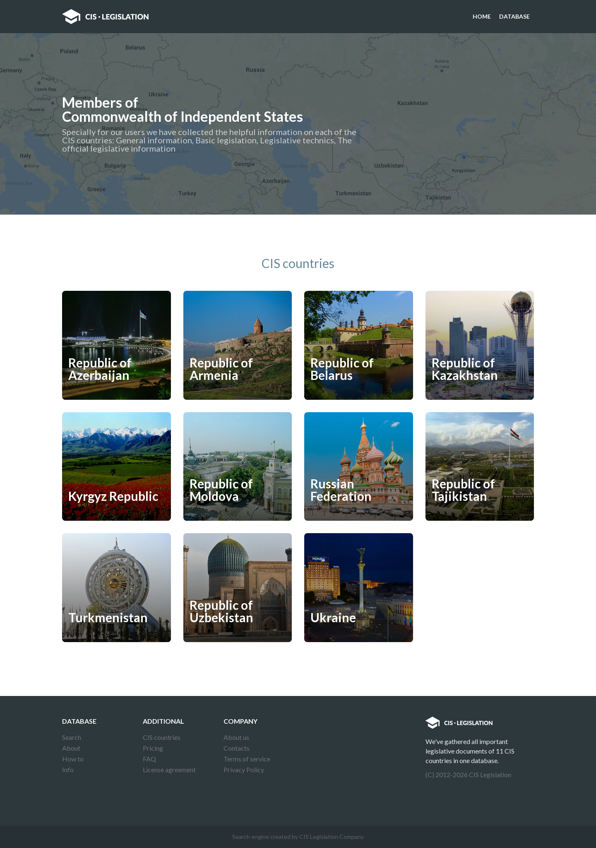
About (71, 748)
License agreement (169, 769)
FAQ (149, 759)
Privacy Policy (243, 769)
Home (482, 16)
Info (68, 769)
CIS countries (161, 737)
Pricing (153, 748)
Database (514, 16)
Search (71, 737)
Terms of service (246, 759)
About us (236, 737)
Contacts (236, 748)
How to (73, 759)
